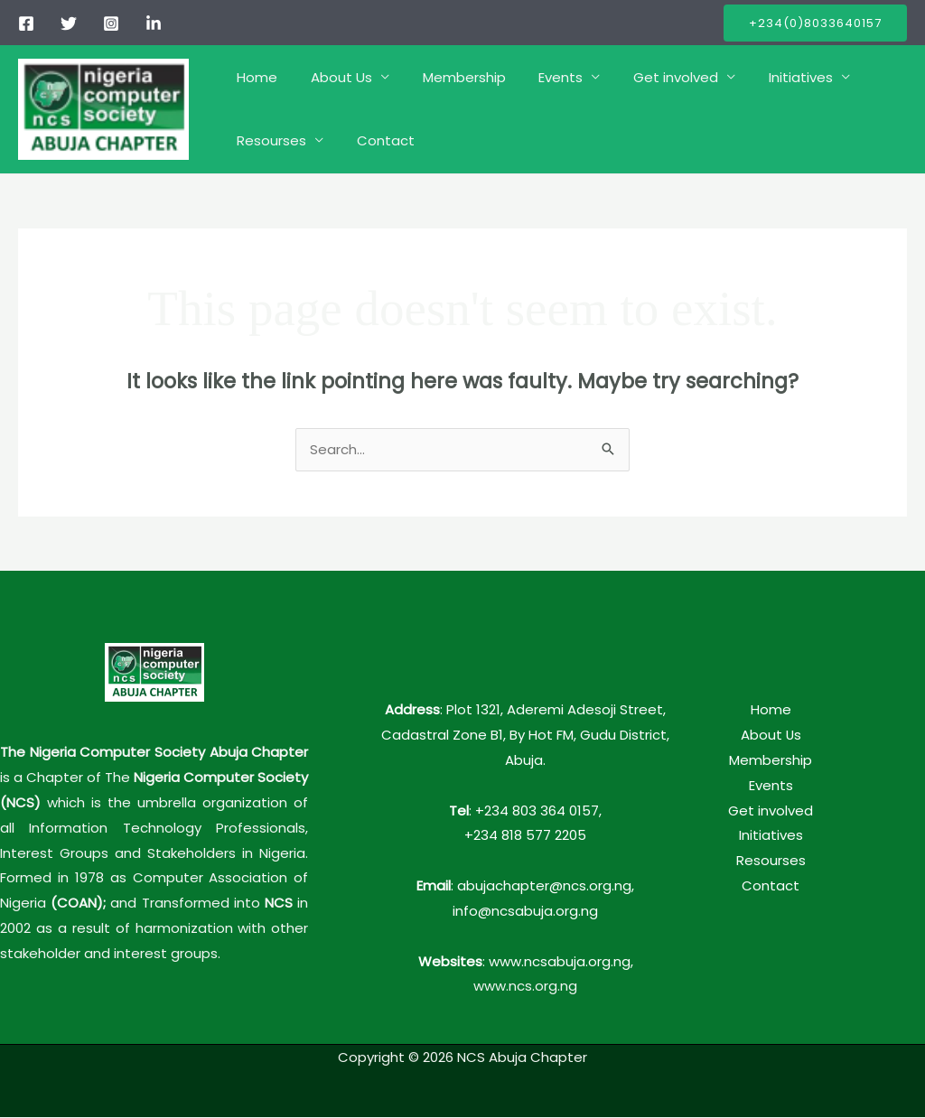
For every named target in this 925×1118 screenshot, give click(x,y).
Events (540, 77)
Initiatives (767, 77)
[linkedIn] (153, 23)
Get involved (648, 77)
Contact (377, 140)
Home (254, 77)
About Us (332, 77)
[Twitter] (69, 23)
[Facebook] (26, 23)
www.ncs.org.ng (525, 986)
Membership (449, 77)
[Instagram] (111, 23)
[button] (815, 23)
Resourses (269, 140)
